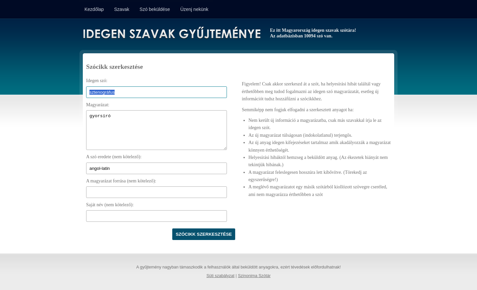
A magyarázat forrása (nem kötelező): (121, 180)
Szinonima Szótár (254, 275)
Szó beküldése (154, 9)
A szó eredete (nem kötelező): (113, 156)
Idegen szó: (96, 80)
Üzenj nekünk (194, 9)
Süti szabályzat (220, 275)
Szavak (121, 9)
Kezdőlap (94, 9)
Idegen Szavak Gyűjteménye (171, 33)
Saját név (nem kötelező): (109, 204)
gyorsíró (156, 130)
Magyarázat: (97, 104)
